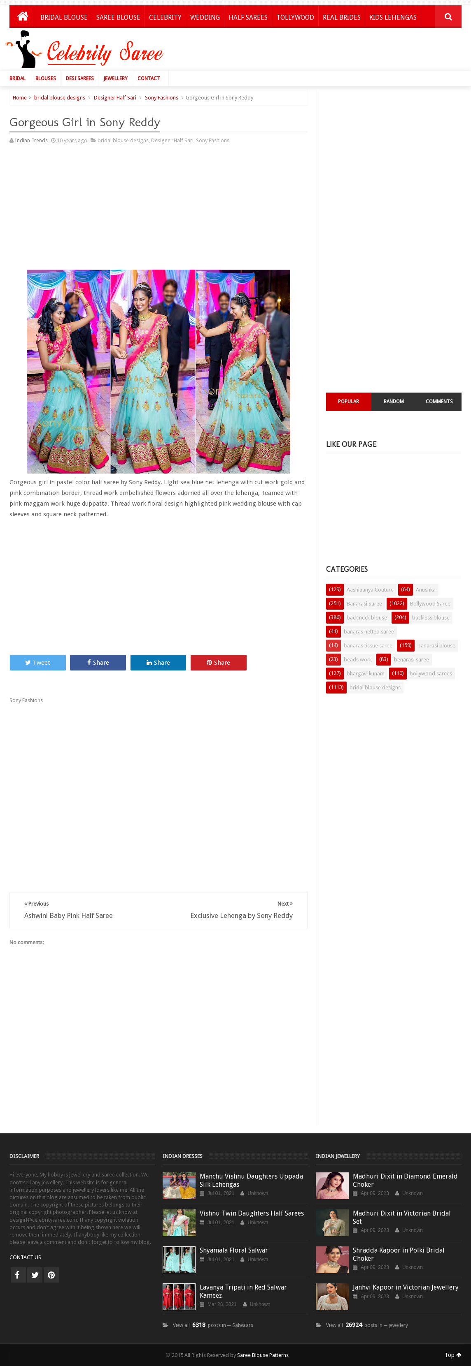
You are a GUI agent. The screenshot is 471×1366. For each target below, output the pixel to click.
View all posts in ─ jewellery (367, 1325)
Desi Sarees (80, 78)
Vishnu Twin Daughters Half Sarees (252, 1213)
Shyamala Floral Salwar (234, 1250)
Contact (149, 78)
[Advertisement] (316, 51)
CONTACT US (25, 1257)
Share (98, 662)
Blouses (45, 78)
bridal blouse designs (59, 98)
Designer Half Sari (115, 98)
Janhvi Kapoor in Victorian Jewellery (406, 1287)
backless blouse (431, 618)
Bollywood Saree (430, 604)
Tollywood (295, 17)
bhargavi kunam (366, 673)
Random (394, 401)
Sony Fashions (161, 98)
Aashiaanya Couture (370, 590)
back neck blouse (367, 618)
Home (20, 98)
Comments (439, 401)
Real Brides (342, 17)
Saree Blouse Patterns (263, 1355)
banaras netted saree (369, 632)
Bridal (17, 78)
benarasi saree (411, 659)
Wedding (205, 17)
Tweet (37, 662)
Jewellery (116, 78)
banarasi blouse (436, 646)
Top (453, 1355)
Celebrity (165, 17)
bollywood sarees (431, 673)
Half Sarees (248, 17)
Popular (348, 401)
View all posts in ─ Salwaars (213, 1325)
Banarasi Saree (364, 604)
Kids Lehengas (393, 17)
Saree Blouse (118, 17)
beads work (358, 659)
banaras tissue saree (368, 646)
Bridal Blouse (64, 17)
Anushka (426, 590)
